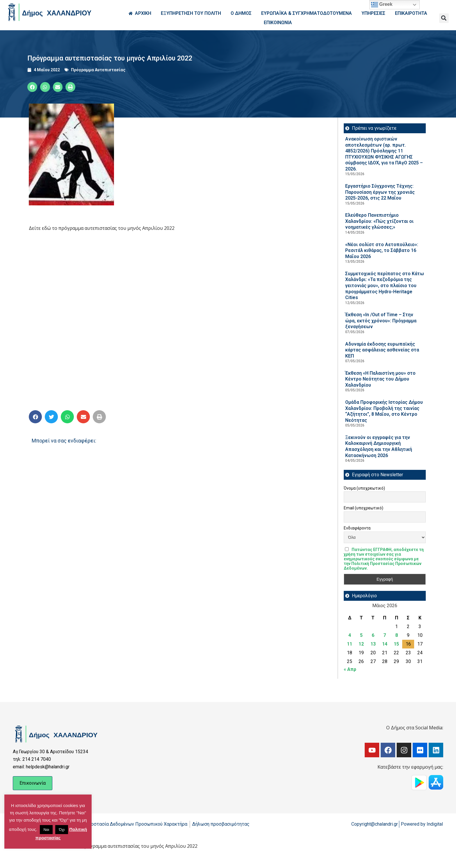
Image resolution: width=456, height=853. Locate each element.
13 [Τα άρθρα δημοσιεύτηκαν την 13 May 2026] (373, 644)
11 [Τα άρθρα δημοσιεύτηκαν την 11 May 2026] (349, 644)
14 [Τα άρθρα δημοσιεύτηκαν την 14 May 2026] (384, 644)
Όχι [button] (62, 829)
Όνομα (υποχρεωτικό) (364, 488)
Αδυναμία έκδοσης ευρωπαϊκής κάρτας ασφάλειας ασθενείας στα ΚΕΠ (382, 350)
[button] (444, 18)
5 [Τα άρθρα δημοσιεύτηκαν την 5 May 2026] (361, 635)
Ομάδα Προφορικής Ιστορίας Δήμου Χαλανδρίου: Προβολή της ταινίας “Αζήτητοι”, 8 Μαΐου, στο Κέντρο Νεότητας (384, 411)
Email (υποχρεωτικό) (363, 508)
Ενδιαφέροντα (357, 528)
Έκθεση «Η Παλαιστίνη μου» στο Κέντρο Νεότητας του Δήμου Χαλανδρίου (380, 379)
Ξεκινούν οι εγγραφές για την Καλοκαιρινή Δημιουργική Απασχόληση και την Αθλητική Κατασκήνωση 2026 (378, 446)
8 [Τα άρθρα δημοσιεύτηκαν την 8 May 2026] (396, 635)
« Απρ (350, 669)
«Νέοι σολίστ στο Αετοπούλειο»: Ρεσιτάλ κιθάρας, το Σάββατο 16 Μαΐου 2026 (381, 250)
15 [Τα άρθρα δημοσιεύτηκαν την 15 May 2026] (396, 644)
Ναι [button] (46, 829)
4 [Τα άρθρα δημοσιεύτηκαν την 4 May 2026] (349, 635)
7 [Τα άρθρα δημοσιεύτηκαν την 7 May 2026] (384, 635)
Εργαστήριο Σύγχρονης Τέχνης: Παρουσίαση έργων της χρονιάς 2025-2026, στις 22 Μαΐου (380, 192)
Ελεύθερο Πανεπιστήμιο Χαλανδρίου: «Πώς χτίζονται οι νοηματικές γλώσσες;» (379, 221)
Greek (382, 4)
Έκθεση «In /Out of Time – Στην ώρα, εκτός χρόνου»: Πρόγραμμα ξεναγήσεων (380, 320)
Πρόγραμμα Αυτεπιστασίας (98, 69)
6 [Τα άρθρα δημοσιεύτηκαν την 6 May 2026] (373, 635)
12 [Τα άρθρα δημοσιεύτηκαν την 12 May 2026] (361, 644)
